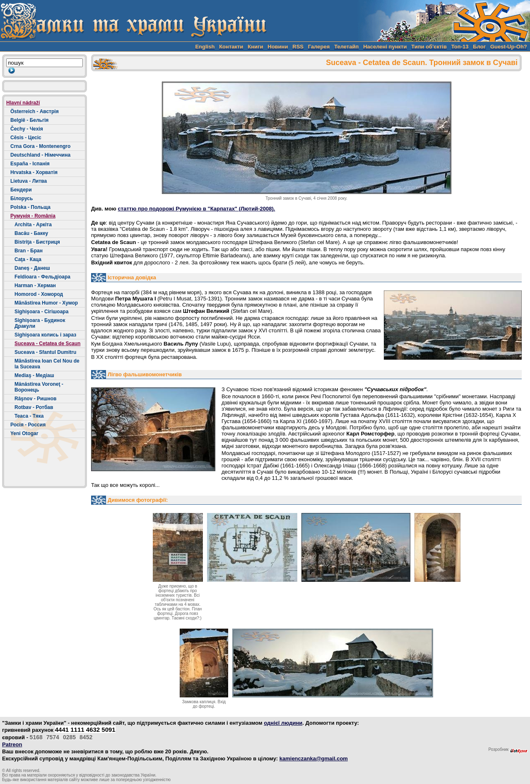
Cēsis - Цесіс (25, 137)
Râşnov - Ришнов (35, 399)
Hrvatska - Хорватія (34, 172)
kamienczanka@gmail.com (313, 758)
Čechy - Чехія (26, 129)
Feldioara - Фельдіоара (42, 277)
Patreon (12, 744)
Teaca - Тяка (29, 416)
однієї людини (283, 723)
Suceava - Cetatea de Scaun (47, 343)
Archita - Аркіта (33, 224)
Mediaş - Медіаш (34, 375)
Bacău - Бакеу (31, 233)
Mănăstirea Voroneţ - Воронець (38, 387)
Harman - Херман (35, 285)
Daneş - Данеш (32, 268)
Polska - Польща (30, 207)
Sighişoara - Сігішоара (41, 312)
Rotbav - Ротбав (33, 407)
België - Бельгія (29, 120)
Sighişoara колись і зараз (45, 335)
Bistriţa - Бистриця (37, 242)
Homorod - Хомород (38, 294)
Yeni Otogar (24, 433)
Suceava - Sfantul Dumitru (45, 352)
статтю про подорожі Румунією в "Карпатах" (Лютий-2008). (196, 209)
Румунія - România (32, 216)
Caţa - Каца (27, 259)
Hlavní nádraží (23, 103)
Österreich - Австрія (34, 111)
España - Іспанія (30, 164)
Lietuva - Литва (28, 181)
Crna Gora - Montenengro (40, 146)
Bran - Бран (28, 251)
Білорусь (21, 198)
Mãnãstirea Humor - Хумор (46, 303)
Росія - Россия (28, 425)
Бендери (21, 190)
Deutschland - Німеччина (40, 155)
